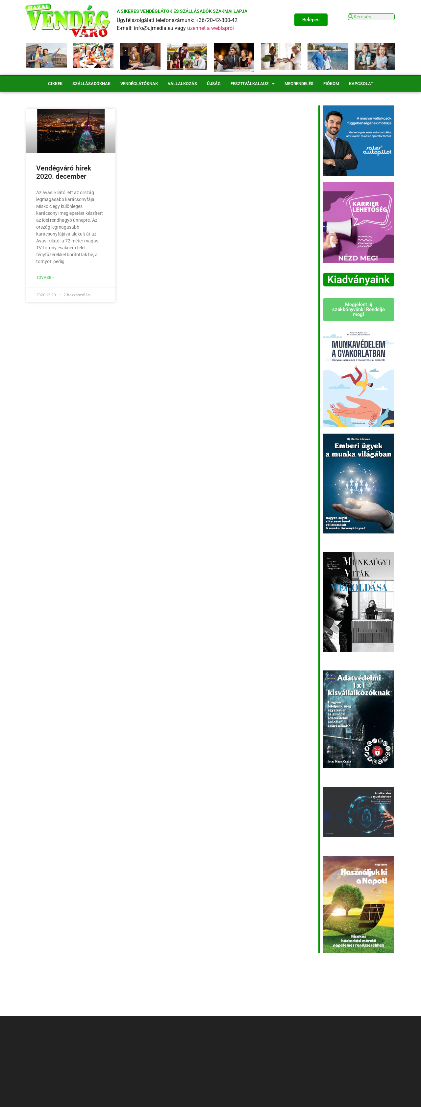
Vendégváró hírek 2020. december (63, 172)
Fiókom (331, 83)
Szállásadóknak (91, 83)
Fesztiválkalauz (253, 83)
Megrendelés (299, 83)
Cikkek (55, 83)
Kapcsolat (361, 83)
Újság (214, 83)
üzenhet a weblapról (210, 28)
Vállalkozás (182, 83)
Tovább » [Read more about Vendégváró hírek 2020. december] (45, 277)
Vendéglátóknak (139, 83)
